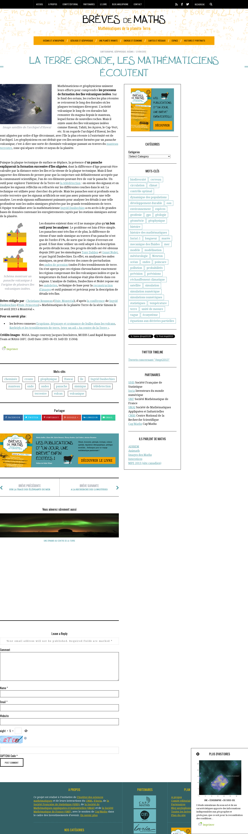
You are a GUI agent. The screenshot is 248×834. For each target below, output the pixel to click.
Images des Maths (140, 463)
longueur (151, 247)
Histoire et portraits (194, 40)
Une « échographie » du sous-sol (219, 800)
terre (133, 317)
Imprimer (10, 357)
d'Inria (98, 745)
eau (169, 211)
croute (28, 387)
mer (167, 253)
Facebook (12, 426)
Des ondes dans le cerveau (100, 549)
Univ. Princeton (28, 313)
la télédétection (70, 191)
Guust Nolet (110, 261)
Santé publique (71, 803)
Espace (175, 40)
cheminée (10, 387)
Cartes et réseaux (157, 40)
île (81, 387)
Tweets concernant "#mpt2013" (149, 368)
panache (61, 395)
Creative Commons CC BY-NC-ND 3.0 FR (96, 826)
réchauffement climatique (147, 288)
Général (62, 793)
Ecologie (38, 789)
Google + (71, 426)
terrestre (41, 402)
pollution (136, 276)
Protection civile (71, 800)
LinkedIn (91, 426)
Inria (131, 399)
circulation (137, 194)
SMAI (131, 416)
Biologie (100, 782)
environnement (140, 217)
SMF (131, 407)
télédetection (102, 395)
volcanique (77, 402)
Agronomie (40, 782)
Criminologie (68, 785)
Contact (138, 4)
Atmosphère (71, 782)
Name (4, 633)
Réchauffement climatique (98, 800)
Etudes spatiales (96, 789)
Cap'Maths (135, 432)
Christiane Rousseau (39, 309)
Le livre (103, 4)
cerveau (156, 188)
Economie (50, 789)
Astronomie (55, 782)
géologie (160, 223)
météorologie (139, 264)
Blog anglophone (120, 4)
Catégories (134, 161)
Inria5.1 (135, 247)
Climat (55, 785)
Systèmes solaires (92, 803)
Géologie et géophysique (81, 40)
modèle (135, 258)
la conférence (96, 309)
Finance (51, 793)
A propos (176, 741)
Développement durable (91, 785)
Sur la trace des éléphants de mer (29, 496)
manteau (14, 395)
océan (134, 270)
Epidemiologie (76, 789)
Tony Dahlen (90, 261)
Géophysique (120, 60)
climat (153, 194)
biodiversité (138, 188)
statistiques (137, 311)
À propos (52, 4)
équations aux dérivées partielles (152, 329)
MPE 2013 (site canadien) (144, 471)
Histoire (53, 796)
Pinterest (51, 426)
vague (134, 323)
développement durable (146, 211)
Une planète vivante (108, 40)
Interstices (135, 467)
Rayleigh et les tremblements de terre (34, 336)
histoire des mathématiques (148, 241)
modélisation (153, 258)
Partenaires (89, 4)
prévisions (154, 282)
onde (30, 395)
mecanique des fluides (145, 253)
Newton (157, 264)
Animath (134, 459)
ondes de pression (56, 273)
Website (4, 661)
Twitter (31, 426)
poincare (160, 270)
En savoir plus (89, 760)
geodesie (136, 223)
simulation (152, 294)
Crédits (118, 826)
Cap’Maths (101, 756)
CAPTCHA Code (8, 700)
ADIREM (133, 455)
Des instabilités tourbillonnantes (59, 549)
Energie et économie (133, 40)
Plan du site (178, 760)
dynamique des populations (148, 206)
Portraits (55, 800)
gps (148, 223)
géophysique (48, 387)
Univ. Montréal (64, 309)
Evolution (39, 793)
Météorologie (84, 796)
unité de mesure (152, 317)
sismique (80, 395)
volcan (58, 402)
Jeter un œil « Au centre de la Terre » (85, 336)
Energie (62, 789)
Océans (130, 60)
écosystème (150, 323)
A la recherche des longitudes (89, 496)
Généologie (75, 793)
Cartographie (106, 60)
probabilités (155, 276)
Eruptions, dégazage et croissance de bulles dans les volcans (75, 332)
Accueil (39, 4)
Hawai (68, 387)
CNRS (132, 424)
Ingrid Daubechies (72, 216)
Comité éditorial (70, 4)
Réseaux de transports (47, 803)
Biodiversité (87, 782)
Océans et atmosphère (53, 40)
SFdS (131, 391)
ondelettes (50, 294)
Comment (5, 594)
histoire (135, 235)
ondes (45, 395)
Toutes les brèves (181, 756)
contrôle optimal (141, 199)
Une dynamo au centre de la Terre (18, 549)
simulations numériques (146, 306)
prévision (136, 282)
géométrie (137, 229)
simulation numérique (145, 300)
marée (166, 247)
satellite (135, 294)
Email (108, 426)
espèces (160, 217)
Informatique (67, 796)
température (158, 311)
